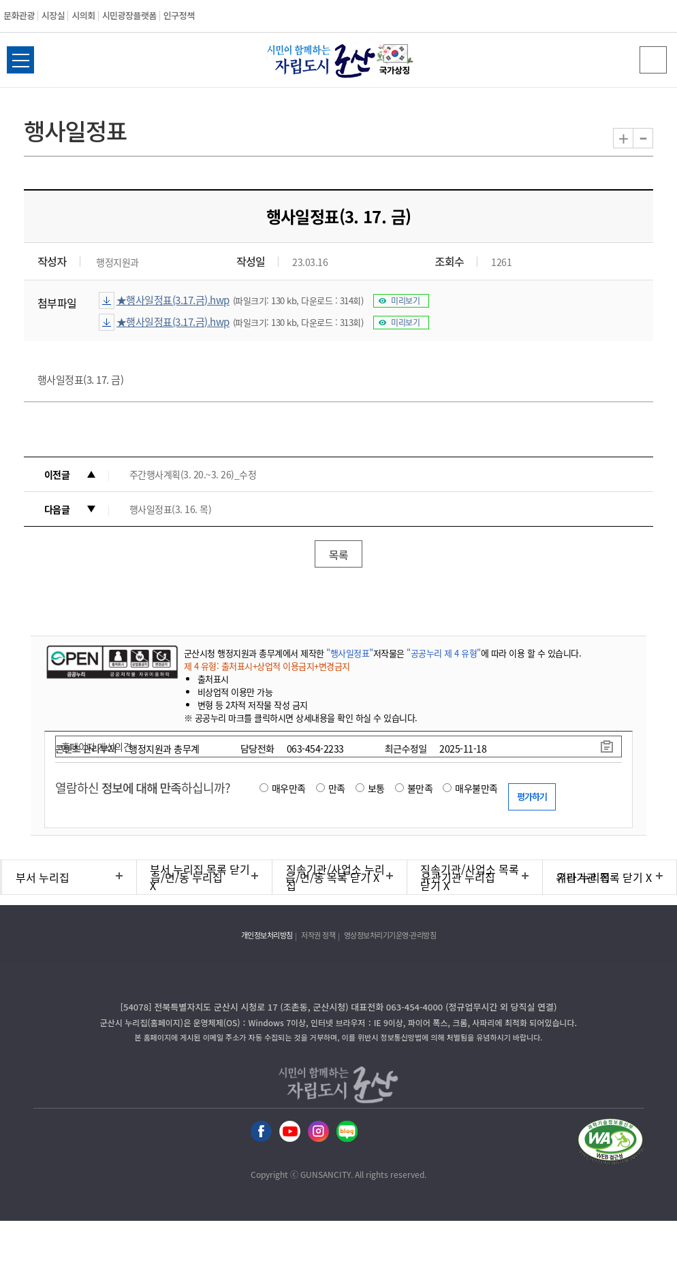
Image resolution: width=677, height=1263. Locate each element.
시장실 (53, 15)
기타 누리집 (583, 877)
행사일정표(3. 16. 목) (170, 509)
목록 (338, 554)
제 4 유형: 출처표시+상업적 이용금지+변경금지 (267, 665)
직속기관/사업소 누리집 (335, 877)
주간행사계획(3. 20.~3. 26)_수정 (193, 474)
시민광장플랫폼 (129, 15)
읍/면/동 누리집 (187, 877)
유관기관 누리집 (458, 877)
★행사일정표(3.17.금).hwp (173, 300)
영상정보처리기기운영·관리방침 (390, 935)
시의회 (83, 15)
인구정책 (179, 15)
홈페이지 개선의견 (96, 746)
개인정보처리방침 (267, 935)
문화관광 (19, 15)
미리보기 (405, 301)
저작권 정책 (318, 935)
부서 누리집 (42, 877)
